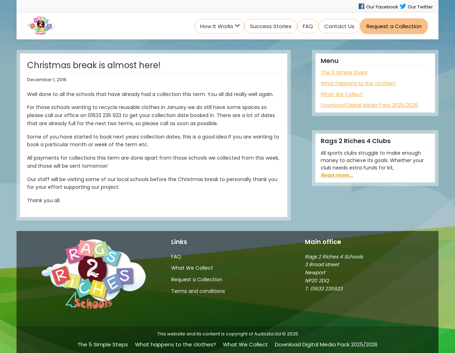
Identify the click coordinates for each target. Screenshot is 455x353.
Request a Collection (196, 279)
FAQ (176, 256)
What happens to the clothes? (358, 83)
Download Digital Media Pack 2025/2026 (369, 105)
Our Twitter (416, 7)
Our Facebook (378, 7)
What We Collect (342, 94)
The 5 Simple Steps (344, 72)
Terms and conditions (198, 291)
